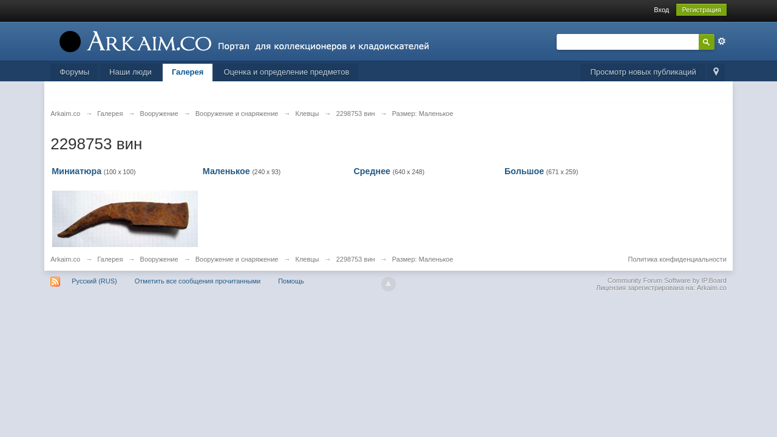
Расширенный (722, 41)
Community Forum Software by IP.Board (667, 280)
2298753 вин (355, 259)
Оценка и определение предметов (286, 71)
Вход (661, 9)
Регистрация (701, 9)
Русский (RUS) (94, 281)
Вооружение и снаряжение (237, 259)
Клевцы (307, 259)
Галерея (188, 71)
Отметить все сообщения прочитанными (197, 281)
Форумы (74, 71)
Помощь (291, 281)
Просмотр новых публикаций (643, 71)
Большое (524, 171)
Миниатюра (76, 171)
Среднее (371, 171)
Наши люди (130, 71)
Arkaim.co (65, 259)
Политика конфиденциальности (677, 259)
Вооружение (159, 259)
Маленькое (226, 171)
